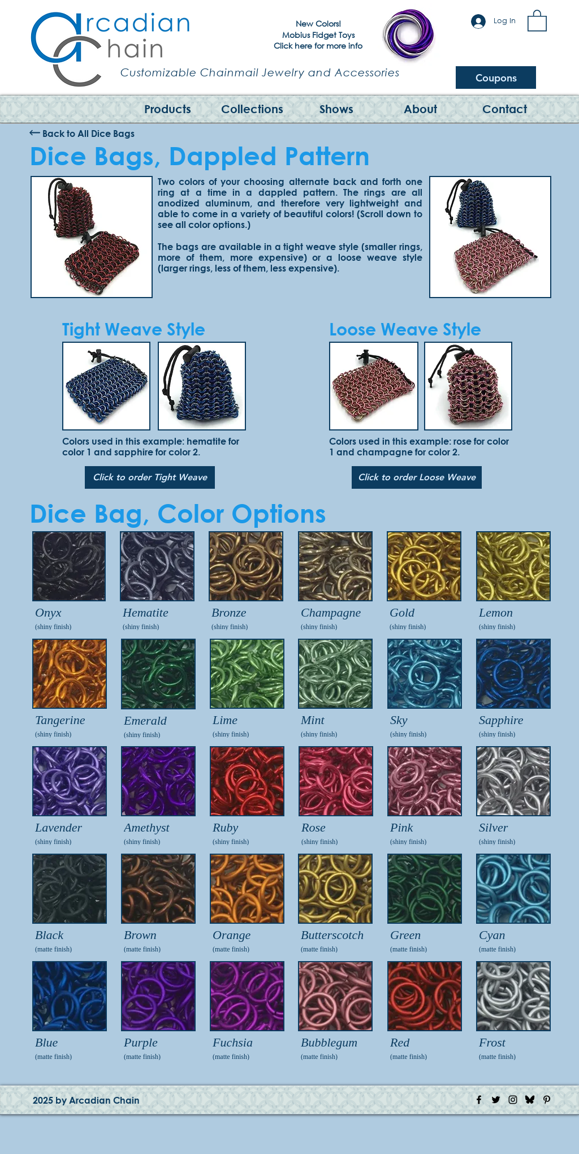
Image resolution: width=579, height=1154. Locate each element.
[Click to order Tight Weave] (150, 477)
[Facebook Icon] (479, 1099)
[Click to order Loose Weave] (417, 477)
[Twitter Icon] (496, 1099)
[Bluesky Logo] (529, 1099)
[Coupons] (496, 77)
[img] (69, 1012)
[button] (537, 19)
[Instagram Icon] (512, 1099)
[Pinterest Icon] (546, 1099)
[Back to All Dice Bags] (88, 133)
